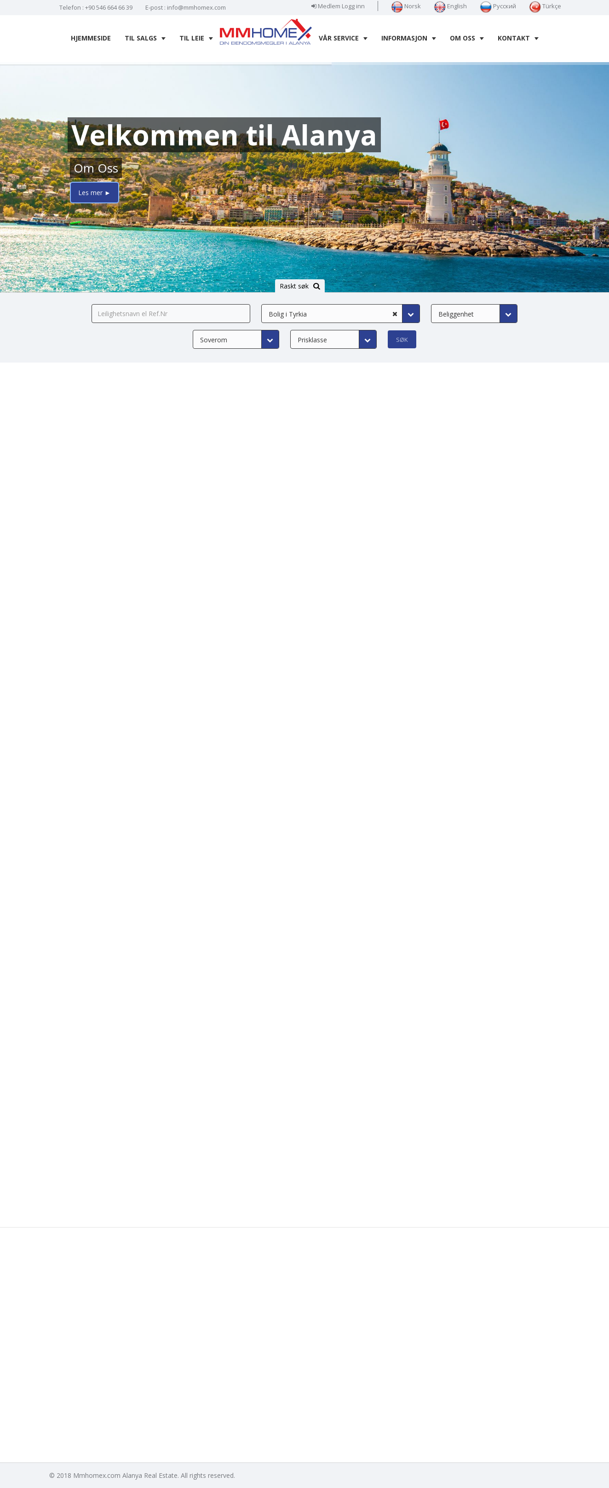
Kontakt (518, 38)
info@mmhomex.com (196, 7)
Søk (402, 339)
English (450, 6)
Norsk (406, 6)
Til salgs (145, 38)
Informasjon (408, 38)
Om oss (467, 38)
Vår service (343, 38)
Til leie (196, 38)
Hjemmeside (91, 38)
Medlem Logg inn (338, 6)
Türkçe (545, 6)
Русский (498, 6)
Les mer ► (94, 192)
